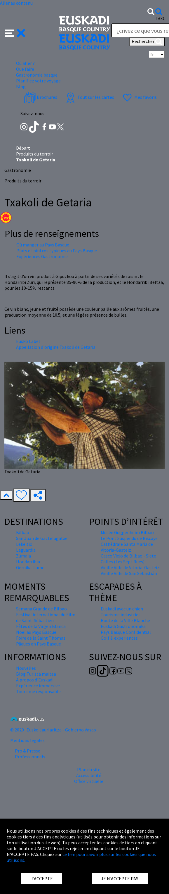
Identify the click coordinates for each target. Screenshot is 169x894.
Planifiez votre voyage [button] (38, 81)
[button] (15, 32)
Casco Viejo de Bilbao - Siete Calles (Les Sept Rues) (128, 559)
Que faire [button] (25, 69)
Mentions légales (27, 740)
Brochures (40, 97)
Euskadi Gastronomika (123, 626)
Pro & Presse (27, 751)
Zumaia (23, 556)
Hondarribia (28, 562)
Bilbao (22, 532)
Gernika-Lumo (30, 567)
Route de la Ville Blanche (125, 620)
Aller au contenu (16, 3)
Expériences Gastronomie (42, 256)
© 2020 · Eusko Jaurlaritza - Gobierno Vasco (53, 730)
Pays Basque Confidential (126, 632)
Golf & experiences (119, 638)
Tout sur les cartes (89, 97)
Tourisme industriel (120, 614)
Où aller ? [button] (25, 63)
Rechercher (147, 41)
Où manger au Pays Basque (42, 245)
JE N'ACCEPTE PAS (119, 878)
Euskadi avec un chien (122, 609)
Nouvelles (26, 668)
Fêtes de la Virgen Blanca (41, 626)
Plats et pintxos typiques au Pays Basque (56, 250)
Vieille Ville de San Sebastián (129, 573)
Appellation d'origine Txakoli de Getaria (55, 347)
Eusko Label (28, 341)
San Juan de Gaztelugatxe (41, 538)
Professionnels (30, 757)
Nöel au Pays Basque (36, 632)
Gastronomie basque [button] (37, 75)
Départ (23, 148)
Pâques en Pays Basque (38, 644)
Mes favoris (139, 97)
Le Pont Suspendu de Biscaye (129, 538)
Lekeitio (24, 544)
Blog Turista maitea (36, 674)
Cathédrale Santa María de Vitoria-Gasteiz (127, 547)
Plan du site (88, 769)
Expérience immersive (38, 685)
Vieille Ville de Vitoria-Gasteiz (130, 567)
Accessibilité (88, 775)
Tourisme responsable (38, 691)
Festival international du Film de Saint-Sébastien (45, 617)
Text (160, 18)
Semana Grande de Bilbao (41, 609)
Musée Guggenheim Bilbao (127, 532)
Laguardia (26, 550)
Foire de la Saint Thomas (40, 638)
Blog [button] (21, 86)
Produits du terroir (34, 154)
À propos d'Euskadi (34, 680)
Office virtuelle (88, 781)
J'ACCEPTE (42, 878)
